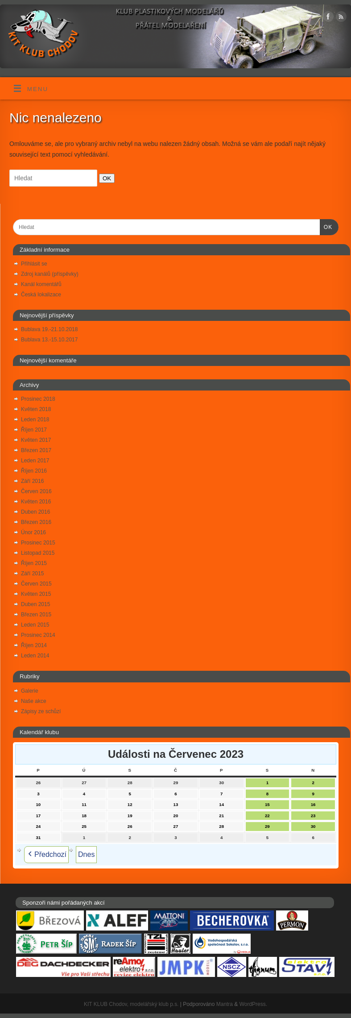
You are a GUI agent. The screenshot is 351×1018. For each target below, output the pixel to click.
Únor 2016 (33, 532)
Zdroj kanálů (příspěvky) (49, 274)
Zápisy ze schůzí (41, 711)
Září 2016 (32, 481)
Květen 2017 (36, 440)
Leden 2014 (35, 655)
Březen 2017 (36, 450)
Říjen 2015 (34, 563)
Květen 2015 (36, 594)
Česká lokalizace (41, 294)
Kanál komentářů (41, 284)
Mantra (224, 1004)
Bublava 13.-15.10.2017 (49, 340)
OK (105, 178)
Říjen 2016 (34, 471)
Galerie (29, 691)
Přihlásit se (34, 264)
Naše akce (33, 701)
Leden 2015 (35, 625)
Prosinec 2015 (38, 543)
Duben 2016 (35, 512)
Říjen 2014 (34, 645)
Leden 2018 (35, 419)
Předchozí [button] (46, 854)
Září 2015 (32, 573)
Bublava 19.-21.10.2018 (49, 329)
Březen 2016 (36, 522)
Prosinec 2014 (38, 635)
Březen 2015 (36, 614)
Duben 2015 (35, 604)
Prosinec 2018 (38, 399)
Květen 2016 (36, 502)
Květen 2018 (36, 409)
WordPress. (253, 1004)
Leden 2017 (35, 460)
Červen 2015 (36, 584)
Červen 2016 (36, 491)
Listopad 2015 (37, 553)
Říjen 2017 (34, 430)
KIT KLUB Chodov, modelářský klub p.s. (131, 1004)
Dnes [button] (86, 854)
